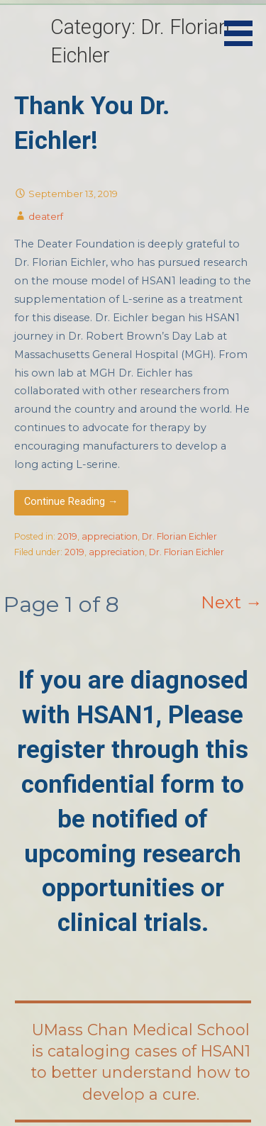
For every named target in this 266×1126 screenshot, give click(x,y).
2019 (67, 536)
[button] (243, 25)
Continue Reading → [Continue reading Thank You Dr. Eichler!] (71, 502)
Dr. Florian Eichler (179, 536)
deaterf (45, 216)
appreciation (110, 536)
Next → (231, 602)
